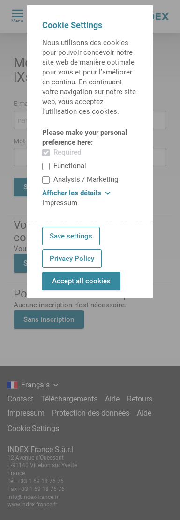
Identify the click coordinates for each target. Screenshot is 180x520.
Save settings (71, 236)
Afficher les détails (76, 193)
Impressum (59, 203)
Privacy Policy (72, 258)
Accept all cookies (81, 281)
